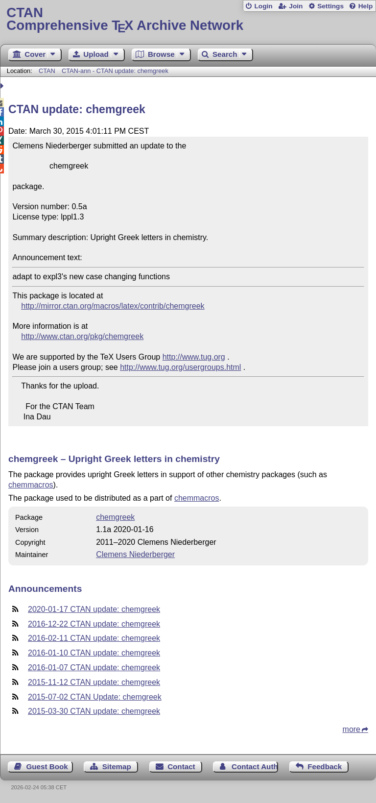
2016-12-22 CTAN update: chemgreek (94, 624)
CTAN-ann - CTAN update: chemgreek (115, 70)
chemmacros (30, 485)
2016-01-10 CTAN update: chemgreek (94, 653)
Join (296, 6)
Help (365, 6)
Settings (330, 6)
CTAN (47, 70)
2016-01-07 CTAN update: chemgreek (94, 667)
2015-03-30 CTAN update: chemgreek (94, 711)
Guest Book (47, 766)
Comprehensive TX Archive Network (187, 19)
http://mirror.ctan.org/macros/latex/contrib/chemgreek (112, 306)
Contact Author (255, 766)
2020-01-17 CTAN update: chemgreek (94, 609)
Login (263, 6)
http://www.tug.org (194, 357)
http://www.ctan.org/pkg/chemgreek (82, 336)
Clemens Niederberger (135, 554)
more (351, 729)
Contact (181, 766)
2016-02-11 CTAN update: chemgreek (94, 638)
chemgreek (115, 517)
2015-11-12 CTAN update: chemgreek (94, 682)
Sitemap (116, 766)
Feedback (324, 766)
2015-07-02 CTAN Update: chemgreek (95, 697)
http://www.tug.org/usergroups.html (180, 367)
